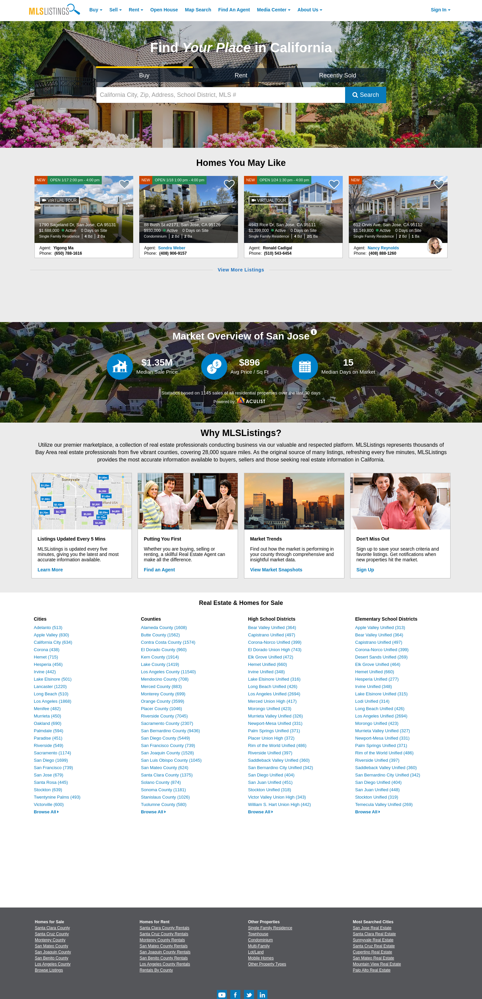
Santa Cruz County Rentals (164, 934)
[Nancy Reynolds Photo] (434, 243)
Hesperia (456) (48, 664)
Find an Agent (159, 569)
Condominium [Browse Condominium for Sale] (260, 940)
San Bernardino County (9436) (170, 730)
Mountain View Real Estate (377, 964)
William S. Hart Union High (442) (279, 804)
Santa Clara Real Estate (374, 934)
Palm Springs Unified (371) (274, 730)
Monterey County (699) (163, 693)
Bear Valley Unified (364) (272, 627)
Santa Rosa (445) (51, 782)
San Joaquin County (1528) (167, 752)
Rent (134, 9)
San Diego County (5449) (165, 738)
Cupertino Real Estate (372, 952)
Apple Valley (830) (51, 634)
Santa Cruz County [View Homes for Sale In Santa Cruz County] (52, 934)
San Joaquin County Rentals (165, 952)
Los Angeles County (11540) (168, 671)
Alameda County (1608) (164, 627)
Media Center (272, 9)
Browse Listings (49, 970)
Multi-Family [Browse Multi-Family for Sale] (259, 946)
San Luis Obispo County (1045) (171, 760)
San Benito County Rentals (164, 958)
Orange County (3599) (162, 701)
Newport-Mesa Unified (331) (275, 723)
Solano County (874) (161, 782)
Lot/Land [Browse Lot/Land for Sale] (256, 952)
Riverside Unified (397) (270, 752)
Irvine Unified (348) (266, 671)
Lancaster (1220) (50, 686)
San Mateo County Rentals (163, 946)
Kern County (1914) (160, 657)
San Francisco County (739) (168, 745)
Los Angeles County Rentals (165, 964)
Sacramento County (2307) (167, 723)
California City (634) (53, 642)
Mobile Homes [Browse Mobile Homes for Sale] (261, 958)
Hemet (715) (46, 657)
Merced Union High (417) (272, 701)
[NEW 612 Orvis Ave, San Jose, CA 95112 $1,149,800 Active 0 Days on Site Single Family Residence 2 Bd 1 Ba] (398, 209)
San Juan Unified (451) (270, 782)
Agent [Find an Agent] (234, 9)
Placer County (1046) (161, 708)
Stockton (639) (48, 789)
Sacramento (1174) (52, 752)
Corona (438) (47, 649)
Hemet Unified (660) (267, 664)
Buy (93, 9)
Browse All (46, 811)
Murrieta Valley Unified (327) (382, 730)
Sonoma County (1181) (163, 789)
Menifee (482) (47, 708)
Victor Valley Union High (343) (277, 797)
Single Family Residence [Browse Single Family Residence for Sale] (270, 928)
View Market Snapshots (276, 569)
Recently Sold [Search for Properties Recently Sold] (337, 75)
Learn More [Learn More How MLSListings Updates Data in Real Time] (50, 569)
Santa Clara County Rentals (164, 928)
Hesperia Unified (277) (377, 679)
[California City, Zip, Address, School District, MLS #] (221, 95)
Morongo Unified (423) (269, 708)
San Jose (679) (48, 774)
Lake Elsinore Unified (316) (274, 679)
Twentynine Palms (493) (57, 797)
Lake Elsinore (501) (53, 679)
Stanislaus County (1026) (165, 797)
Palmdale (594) (48, 730)
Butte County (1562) (160, 634)
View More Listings (241, 269)
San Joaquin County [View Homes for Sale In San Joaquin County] (53, 952)
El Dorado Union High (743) (275, 649)
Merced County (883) (161, 686)
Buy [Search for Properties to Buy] (144, 75)
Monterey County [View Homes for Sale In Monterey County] (50, 940)
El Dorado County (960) (164, 649)
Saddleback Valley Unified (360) (279, 760)
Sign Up (365, 569)
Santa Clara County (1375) (167, 774)
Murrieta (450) (47, 716)
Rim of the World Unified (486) (277, 745)
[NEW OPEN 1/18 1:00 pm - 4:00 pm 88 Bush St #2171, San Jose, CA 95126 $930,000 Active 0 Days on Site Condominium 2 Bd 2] (188, 209)
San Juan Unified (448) (377, 789)
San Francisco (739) (53, 767)
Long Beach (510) (51, 693)
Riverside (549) (48, 745)
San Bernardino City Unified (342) (280, 767)
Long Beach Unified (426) (272, 686)
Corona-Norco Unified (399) (275, 642)
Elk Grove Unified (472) (270, 657)
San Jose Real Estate (372, 928)
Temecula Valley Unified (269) (384, 804)
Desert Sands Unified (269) (381, 657)
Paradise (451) (48, 738)
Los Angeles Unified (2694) (274, 693)
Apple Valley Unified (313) (380, 627)
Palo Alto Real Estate (372, 970)
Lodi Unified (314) (372, 701)
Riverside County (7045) (164, 716)
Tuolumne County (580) (163, 804)
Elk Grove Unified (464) (377, 664)
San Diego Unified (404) (271, 774)
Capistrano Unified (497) (271, 634)
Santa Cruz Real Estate (374, 946)
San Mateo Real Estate (373, 958)
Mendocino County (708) (164, 679)
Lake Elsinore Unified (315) (381, 693)
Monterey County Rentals (162, 940)
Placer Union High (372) (271, 738)
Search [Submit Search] (365, 94)
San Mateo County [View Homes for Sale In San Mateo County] (51, 946)
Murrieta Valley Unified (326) (275, 716)
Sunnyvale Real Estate (373, 940)
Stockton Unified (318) (269, 789)
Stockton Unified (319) (376, 797)
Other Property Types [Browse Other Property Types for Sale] (267, 964)
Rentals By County (156, 970)
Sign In (439, 9)
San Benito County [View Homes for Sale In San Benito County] (51, 958)
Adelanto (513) (48, 627)
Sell (113, 9)
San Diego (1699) (51, 760)
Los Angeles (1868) (52, 701)
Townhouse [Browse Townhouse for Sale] (258, 934)
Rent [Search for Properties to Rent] (241, 75)
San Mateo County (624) (164, 767)
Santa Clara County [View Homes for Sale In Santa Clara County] (52, 928)
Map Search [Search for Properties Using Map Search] (198, 9)
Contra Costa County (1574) (168, 642)
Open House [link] (164, 9)
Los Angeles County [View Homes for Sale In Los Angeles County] (53, 964)
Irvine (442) (45, 671)
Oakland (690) (47, 723)
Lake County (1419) (160, 664)
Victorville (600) (49, 804)
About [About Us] (308, 9)
